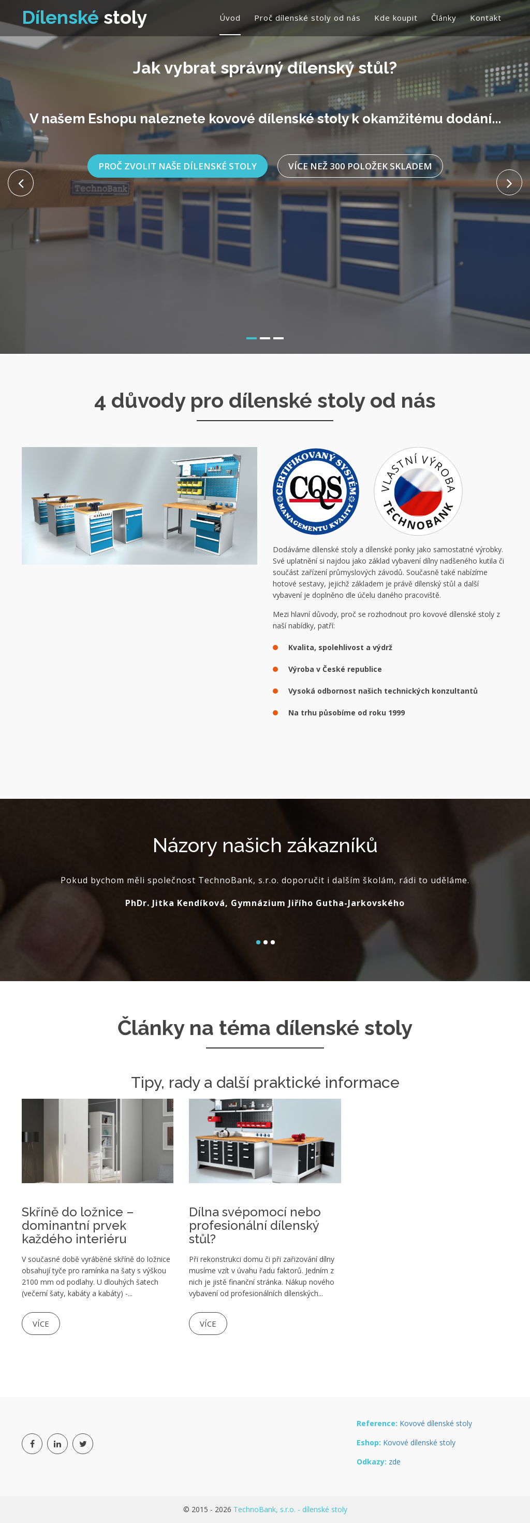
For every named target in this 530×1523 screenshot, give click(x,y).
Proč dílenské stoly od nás (307, 17)
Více (41, 1323)
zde (395, 1462)
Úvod (230, 17)
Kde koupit (396, 17)
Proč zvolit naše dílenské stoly (177, 159)
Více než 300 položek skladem (360, 159)
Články (444, 17)
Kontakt (486, 17)
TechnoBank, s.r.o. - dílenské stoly (290, 1509)
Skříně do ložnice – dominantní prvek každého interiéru (78, 1225)
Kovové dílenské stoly (436, 1423)
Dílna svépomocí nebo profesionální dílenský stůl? (255, 1225)
